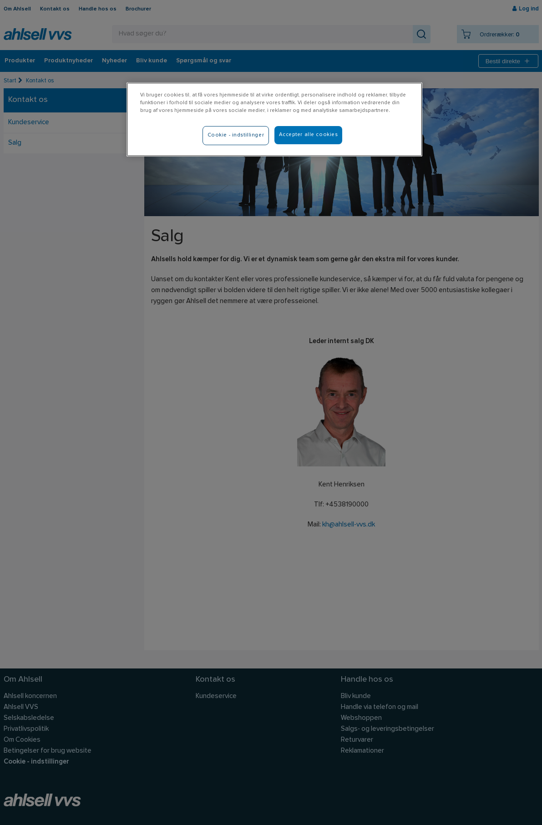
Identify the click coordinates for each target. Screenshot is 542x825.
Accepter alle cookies (308, 134)
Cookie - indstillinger (236, 135)
